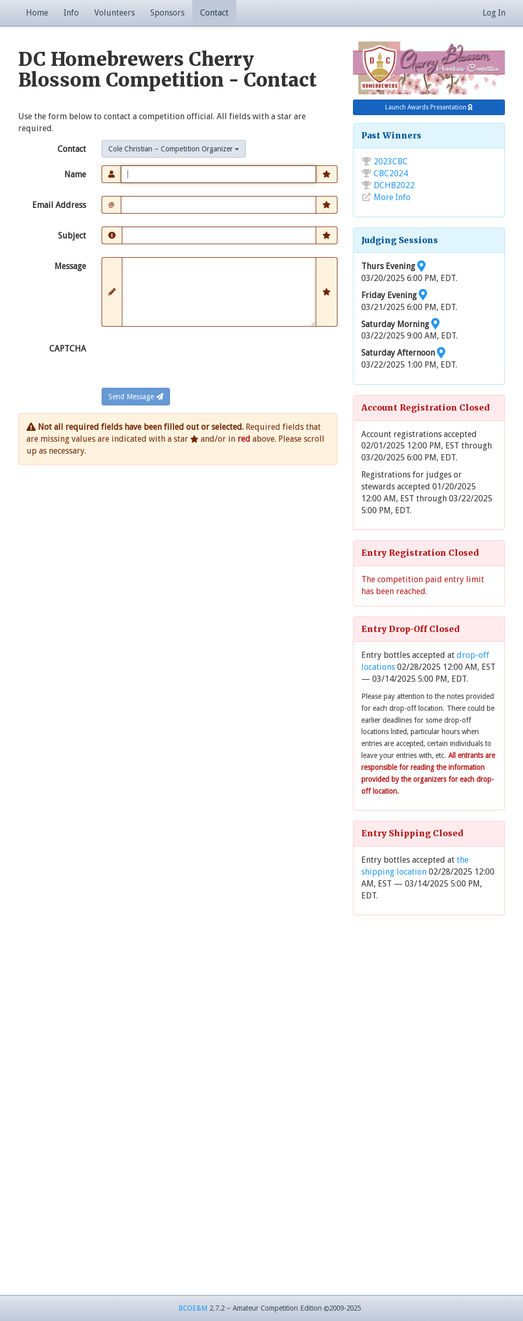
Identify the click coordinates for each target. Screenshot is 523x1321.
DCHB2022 (394, 185)
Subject (72, 236)
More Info (392, 197)
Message (70, 266)
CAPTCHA (67, 349)
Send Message (135, 396)
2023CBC (391, 161)
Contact (214, 13)
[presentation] (180, 360)
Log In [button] (494, 13)
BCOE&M (192, 1308)
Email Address (59, 205)
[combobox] (174, 149)
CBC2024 (391, 173)
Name (75, 174)
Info (71, 13)
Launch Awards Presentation (429, 107)
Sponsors (167, 13)
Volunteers (114, 13)
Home (37, 13)
